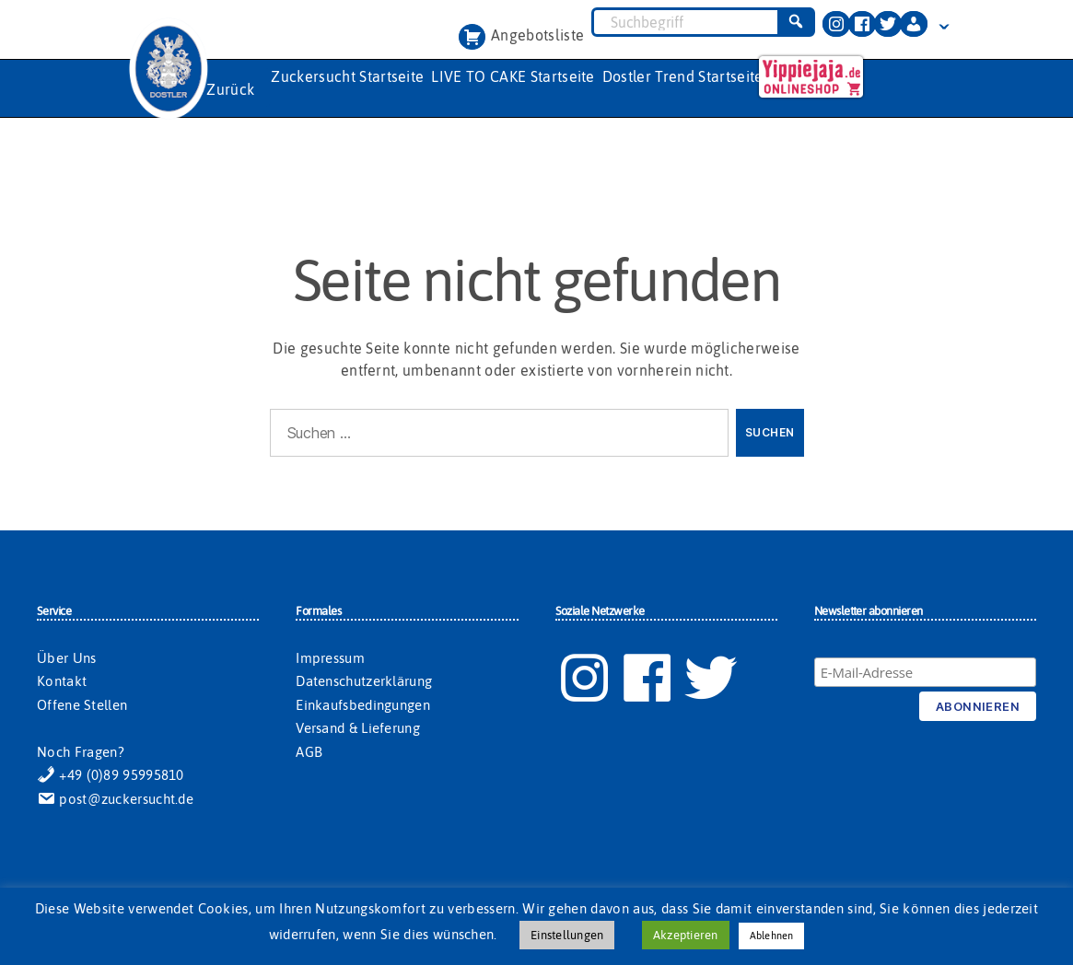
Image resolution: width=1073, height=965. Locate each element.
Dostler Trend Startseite (683, 76)
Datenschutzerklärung (364, 681)
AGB (309, 752)
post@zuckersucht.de (115, 799)
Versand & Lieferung (358, 728)
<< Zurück (220, 89)
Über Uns (66, 658)
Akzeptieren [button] (685, 935)
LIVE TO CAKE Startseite (512, 76)
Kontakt (62, 681)
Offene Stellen (82, 705)
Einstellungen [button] (567, 935)
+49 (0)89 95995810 (110, 775)
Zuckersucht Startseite (347, 76)
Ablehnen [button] (772, 935)
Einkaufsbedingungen (363, 705)
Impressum (330, 658)
